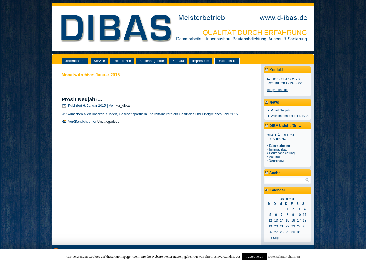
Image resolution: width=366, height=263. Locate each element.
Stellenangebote (151, 61)
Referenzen (122, 61)
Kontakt (178, 61)
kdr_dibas (122, 106)
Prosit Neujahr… (82, 99)
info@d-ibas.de (277, 90)
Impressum (200, 61)
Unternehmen (75, 61)
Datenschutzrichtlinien (284, 257)
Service (99, 61)
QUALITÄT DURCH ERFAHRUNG (255, 32)
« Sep (274, 238)
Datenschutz (227, 61)
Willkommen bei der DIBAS (290, 116)
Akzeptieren (254, 257)
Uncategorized (108, 122)
